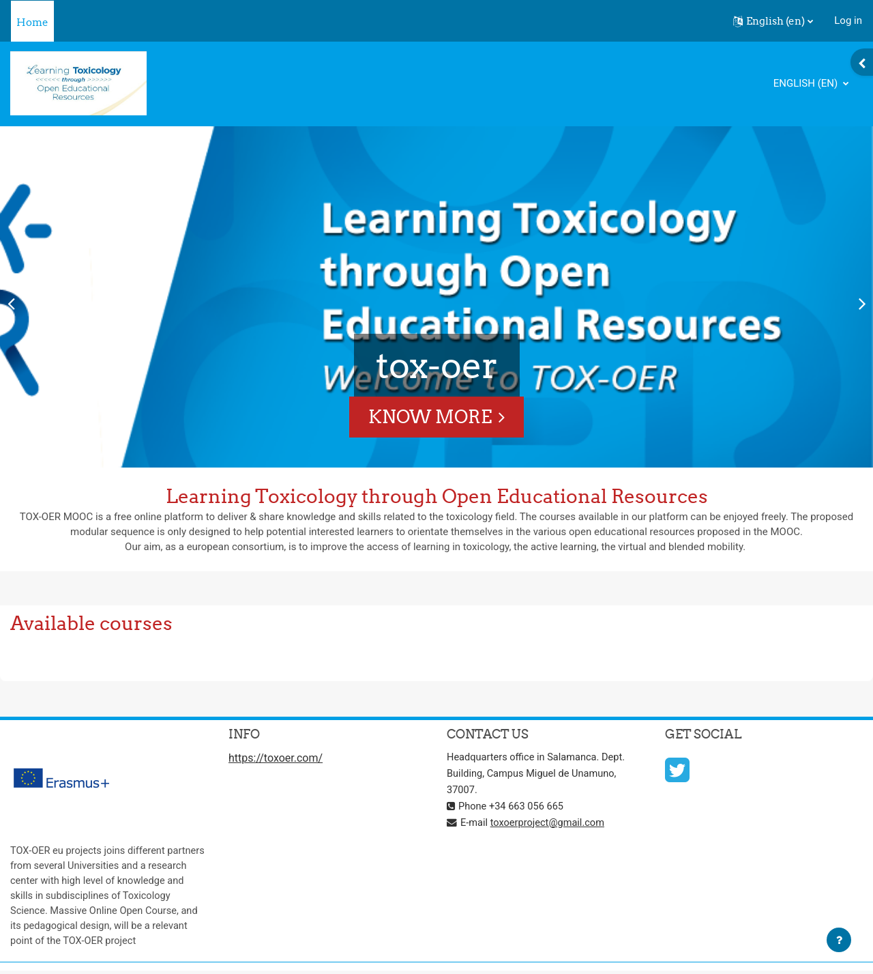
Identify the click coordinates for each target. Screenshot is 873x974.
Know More (430, 416)
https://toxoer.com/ (275, 759)
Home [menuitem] (32, 22)
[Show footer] (839, 940)
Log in (848, 20)
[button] (773, 21)
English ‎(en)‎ (806, 83)
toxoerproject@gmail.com (549, 823)
